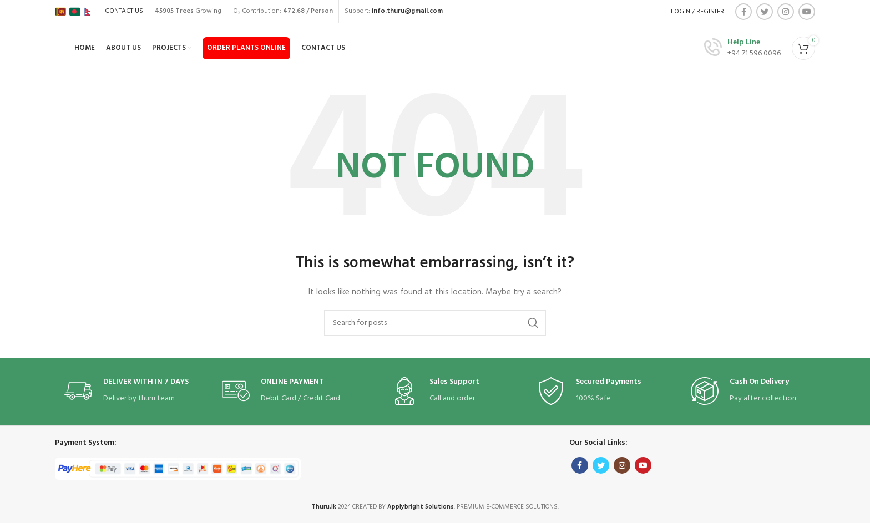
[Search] (435, 323)
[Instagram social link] (785, 11)
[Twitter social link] (764, 11)
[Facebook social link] (743, 11)
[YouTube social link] (806, 11)
